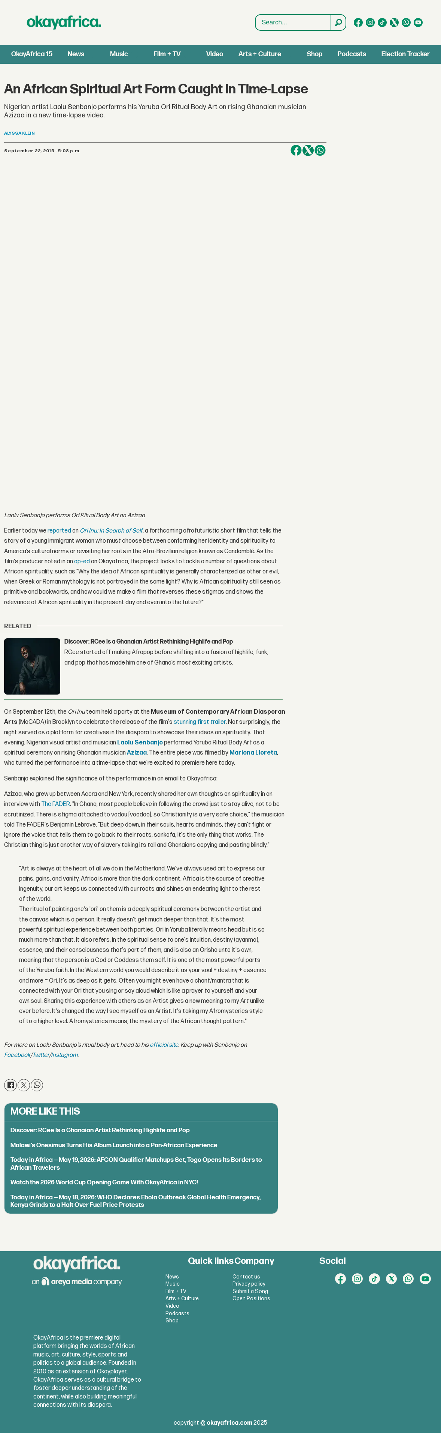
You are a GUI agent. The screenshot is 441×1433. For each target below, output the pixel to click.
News (76, 54)
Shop (314, 54)
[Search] (338, 22)
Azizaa (137, 752)
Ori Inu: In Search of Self (111, 530)
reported (59, 530)
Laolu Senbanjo (140, 742)
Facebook (17, 1055)
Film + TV (167, 54)
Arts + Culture (259, 54)
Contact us (246, 1277)
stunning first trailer (200, 722)
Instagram (64, 1055)
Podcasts (352, 54)
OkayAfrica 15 (31, 54)
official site (164, 1045)
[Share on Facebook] (296, 150)
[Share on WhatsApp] (320, 150)
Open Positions (251, 1298)
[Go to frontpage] (64, 22)
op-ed (82, 561)
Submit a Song (250, 1291)
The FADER (55, 804)
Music (119, 54)
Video (214, 54)
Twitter (40, 1055)
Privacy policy (248, 1284)
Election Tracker (405, 54)
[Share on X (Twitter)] (308, 150)
